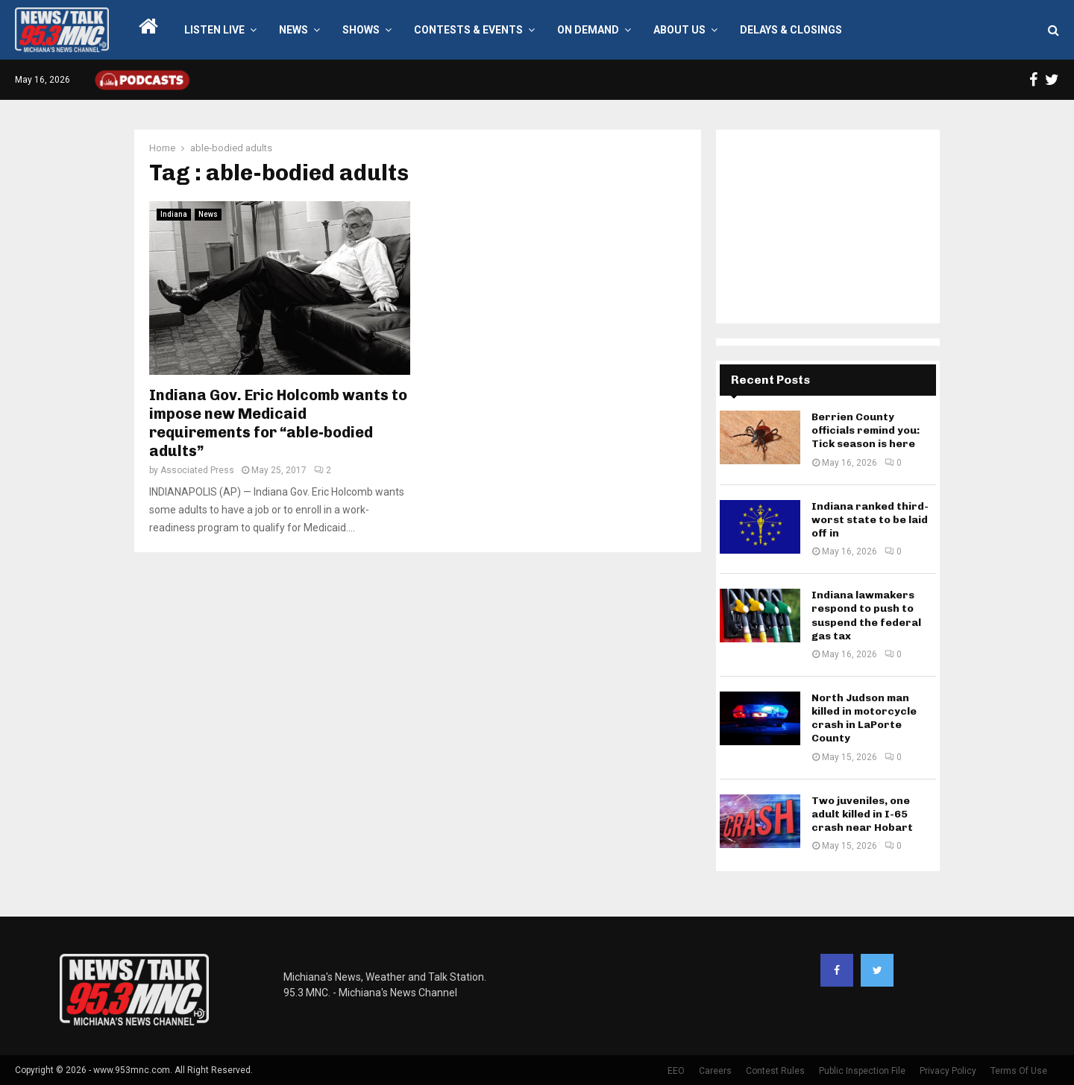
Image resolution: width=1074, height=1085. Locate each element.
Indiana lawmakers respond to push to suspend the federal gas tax (866, 615)
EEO (676, 1071)
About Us (679, 30)
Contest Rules (775, 1071)
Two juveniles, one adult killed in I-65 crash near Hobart (862, 814)
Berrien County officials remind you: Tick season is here (865, 430)
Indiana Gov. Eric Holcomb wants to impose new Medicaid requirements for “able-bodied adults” (278, 423)
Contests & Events (468, 30)
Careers (715, 1071)
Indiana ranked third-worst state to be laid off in (870, 520)
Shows (361, 30)
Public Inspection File (862, 1071)
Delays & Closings (791, 30)
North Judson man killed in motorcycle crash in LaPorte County (864, 718)
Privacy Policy (948, 1071)
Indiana (173, 214)
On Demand (588, 30)
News (293, 30)
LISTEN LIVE (214, 30)
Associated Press (197, 470)
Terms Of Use (1018, 1071)
